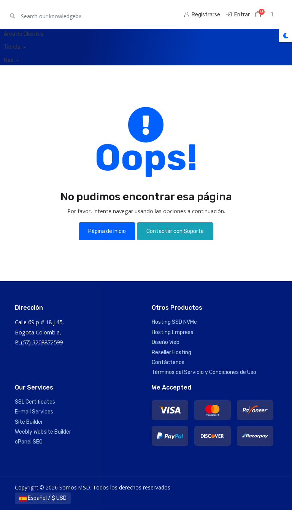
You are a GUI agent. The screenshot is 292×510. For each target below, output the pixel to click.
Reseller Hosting (171, 352)
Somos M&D (37, 14)
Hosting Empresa (173, 332)
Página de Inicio (107, 231)
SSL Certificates (35, 402)
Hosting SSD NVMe (174, 322)
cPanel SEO (29, 442)
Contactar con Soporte (175, 231)
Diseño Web (165, 342)
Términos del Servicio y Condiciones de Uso (204, 372)
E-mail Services (34, 412)
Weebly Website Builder (43, 432)
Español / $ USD (43, 498)
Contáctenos (168, 362)
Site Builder (29, 422)
